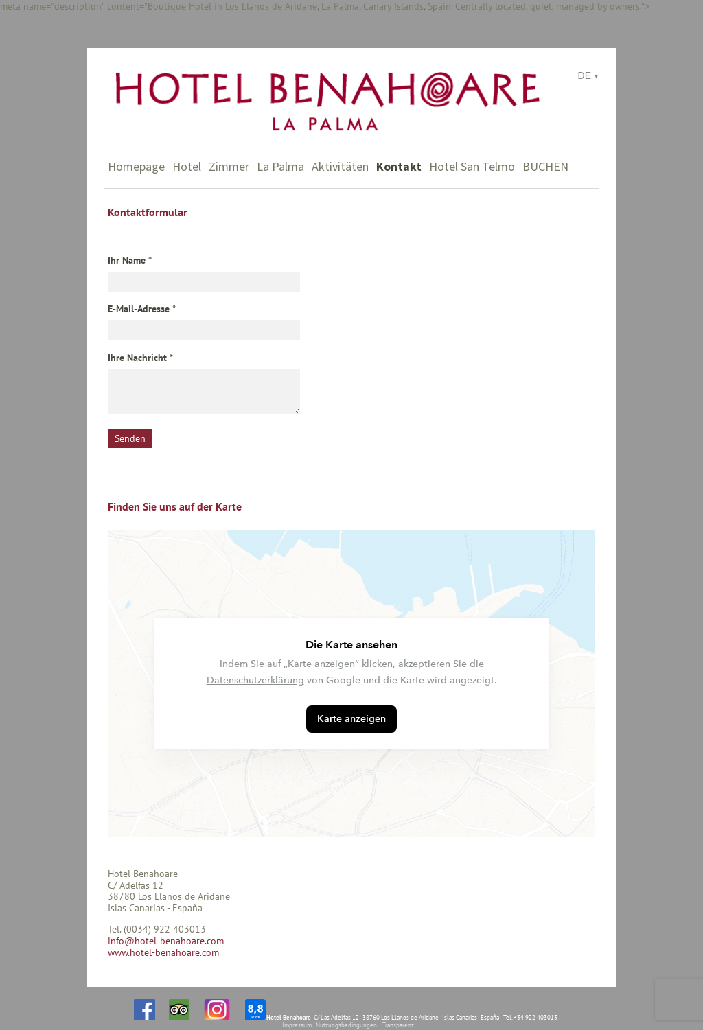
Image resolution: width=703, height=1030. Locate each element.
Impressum (297, 1025)
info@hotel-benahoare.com (166, 941)
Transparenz (398, 1025)
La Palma (280, 166)
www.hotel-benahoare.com (163, 952)
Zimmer (229, 166)
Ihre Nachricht (137, 357)
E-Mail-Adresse (139, 309)
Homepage (136, 166)
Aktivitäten (340, 166)
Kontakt (399, 166)
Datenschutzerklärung (255, 680)
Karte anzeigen (351, 719)
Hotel (186, 166)
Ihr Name (127, 260)
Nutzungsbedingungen (346, 1025)
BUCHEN (545, 166)
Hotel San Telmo (472, 166)
